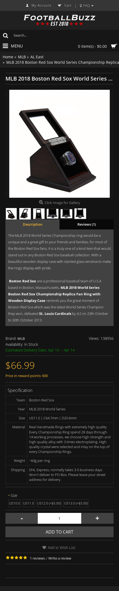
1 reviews (37, 558)
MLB (21, 338)
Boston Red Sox (22, 281)
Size (14, 495)
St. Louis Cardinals (55, 313)
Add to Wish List (61, 547)
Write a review (59, 558)
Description (32, 224)
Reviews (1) (86, 224)
